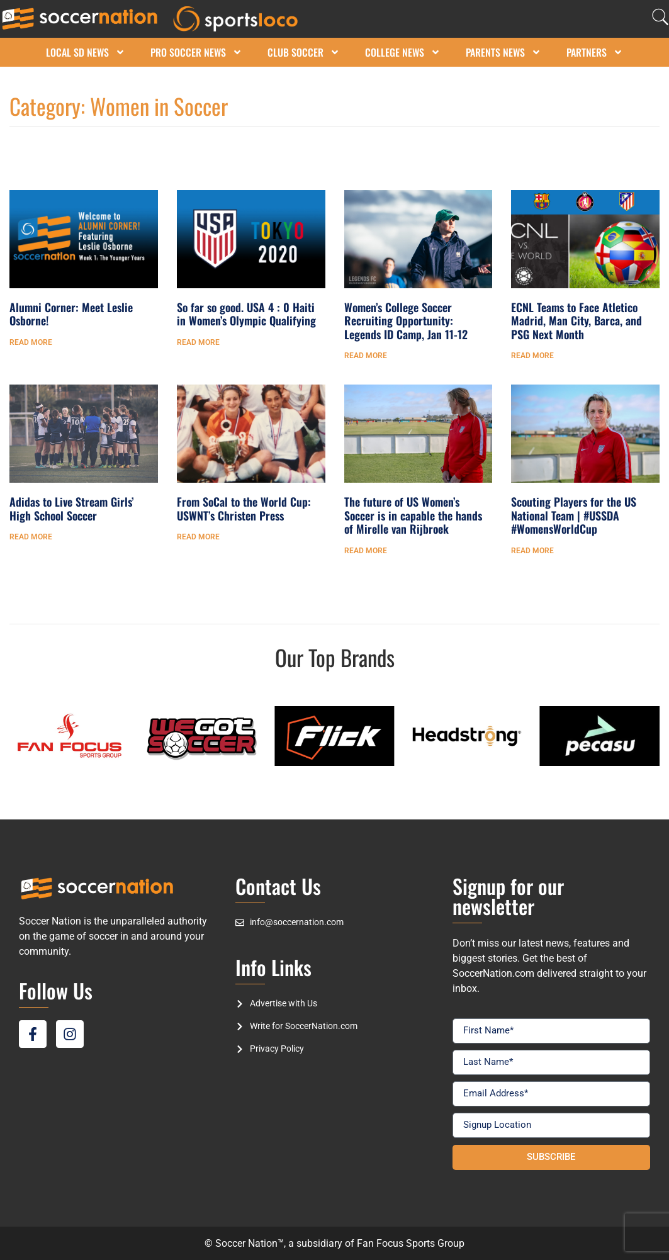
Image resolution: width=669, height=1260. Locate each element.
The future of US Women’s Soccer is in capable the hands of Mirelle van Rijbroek (413, 515)
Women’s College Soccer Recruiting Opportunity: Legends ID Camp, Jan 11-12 (406, 320)
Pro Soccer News (196, 52)
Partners (594, 52)
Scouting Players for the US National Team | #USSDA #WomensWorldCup (573, 515)
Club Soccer (303, 52)
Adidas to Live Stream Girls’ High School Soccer (71, 508)
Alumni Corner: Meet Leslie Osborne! (71, 314)
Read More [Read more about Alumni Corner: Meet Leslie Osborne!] (30, 342)
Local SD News (85, 52)
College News (403, 52)
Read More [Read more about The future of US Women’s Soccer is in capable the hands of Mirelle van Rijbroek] (365, 550)
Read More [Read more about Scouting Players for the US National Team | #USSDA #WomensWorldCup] (532, 550)
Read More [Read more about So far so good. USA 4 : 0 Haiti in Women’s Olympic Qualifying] (198, 342)
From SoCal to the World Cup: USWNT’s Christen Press (244, 508)
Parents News (503, 52)
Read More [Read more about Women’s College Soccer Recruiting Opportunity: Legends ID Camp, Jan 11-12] (365, 355)
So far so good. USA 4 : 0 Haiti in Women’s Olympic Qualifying (246, 314)
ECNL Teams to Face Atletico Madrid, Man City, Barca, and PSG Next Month (576, 320)
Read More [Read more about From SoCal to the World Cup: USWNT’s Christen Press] (198, 536)
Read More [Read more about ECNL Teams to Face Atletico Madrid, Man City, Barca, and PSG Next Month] (532, 355)
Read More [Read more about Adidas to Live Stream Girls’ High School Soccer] (30, 536)
